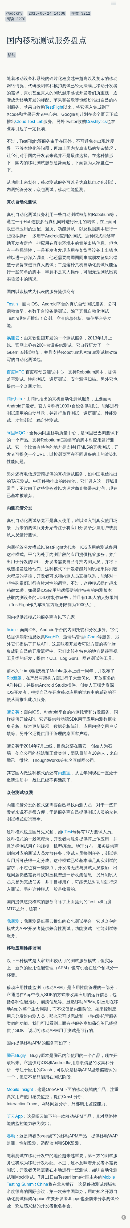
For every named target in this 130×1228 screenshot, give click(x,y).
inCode (91, 637)
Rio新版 (14, 678)
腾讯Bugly (16, 1055)
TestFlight (54, 107)
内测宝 (64, 773)
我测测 (13, 921)
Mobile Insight (20, 1089)
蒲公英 (13, 712)
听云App (15, 1116)
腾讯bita (14, 399)
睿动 (11, 1136)
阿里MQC (16, 433)
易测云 (13, 338)
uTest (67, 832)
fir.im (11, 629)
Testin (12, 304)
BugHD (52, 637)
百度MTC (16, 372)
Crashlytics (96, 121)
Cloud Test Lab (29, 121)
